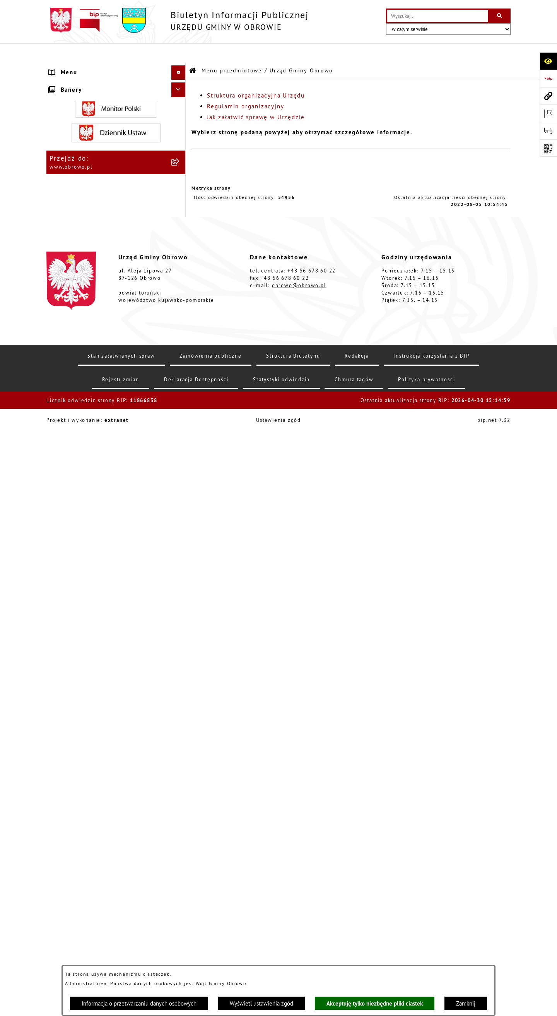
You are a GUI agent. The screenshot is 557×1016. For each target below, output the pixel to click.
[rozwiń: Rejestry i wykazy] (180, 593)
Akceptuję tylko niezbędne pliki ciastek (374, 1003)
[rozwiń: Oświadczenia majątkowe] (180, 360)
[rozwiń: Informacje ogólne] (180, 87)
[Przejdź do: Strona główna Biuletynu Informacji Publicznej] (193, 51)
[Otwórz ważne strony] (548, 113)
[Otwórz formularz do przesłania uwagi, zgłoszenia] (548, 130)
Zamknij (465, 1003)
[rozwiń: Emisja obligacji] (180, 612)
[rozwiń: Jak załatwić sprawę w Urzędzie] (180, 185)
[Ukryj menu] (178, 53)
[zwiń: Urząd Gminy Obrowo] (180, 126)
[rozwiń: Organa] (180, 106)
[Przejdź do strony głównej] (177, 20)
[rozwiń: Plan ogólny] (180, 467)
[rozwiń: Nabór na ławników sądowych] (180, 767)
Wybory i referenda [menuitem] (79, 752)
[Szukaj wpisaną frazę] (500, 16)
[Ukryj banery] (178, 836)
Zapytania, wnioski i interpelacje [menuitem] (100, 685)
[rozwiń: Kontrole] (180, 819)
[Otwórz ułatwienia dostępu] (548, 61)
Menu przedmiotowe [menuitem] (81, 67)
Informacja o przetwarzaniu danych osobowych (139, 1003)
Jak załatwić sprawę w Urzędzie (256, 97)
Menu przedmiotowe (232, 51)
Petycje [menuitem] (61, 671)
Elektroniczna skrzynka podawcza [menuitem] (101, 700)
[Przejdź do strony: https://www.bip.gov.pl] (548, 78)
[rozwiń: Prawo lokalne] (180, 204)
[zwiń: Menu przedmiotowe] (180, 68)
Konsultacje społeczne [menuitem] (84, 714)
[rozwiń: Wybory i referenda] (180, 752)
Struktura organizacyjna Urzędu (256, 76)
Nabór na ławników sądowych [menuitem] (95, 766)
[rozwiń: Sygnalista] (180, 805)
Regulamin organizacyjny (245, 87)
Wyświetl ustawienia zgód (261, 1003)
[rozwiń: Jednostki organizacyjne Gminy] (180, 263)
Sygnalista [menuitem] (65, 804)
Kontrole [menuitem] (63, 818)
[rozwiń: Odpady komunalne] (180, 573)
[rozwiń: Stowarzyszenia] (180, 554)
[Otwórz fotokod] (548, 148)
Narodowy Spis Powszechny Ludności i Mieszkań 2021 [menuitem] (108, 786)
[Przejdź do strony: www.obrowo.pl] (548, 96)
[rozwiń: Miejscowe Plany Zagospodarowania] (180, 439)
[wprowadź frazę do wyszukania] (437, 16)
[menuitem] (116, 87)
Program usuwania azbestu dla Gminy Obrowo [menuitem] (107, 733)
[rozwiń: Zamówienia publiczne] (180, 302)
